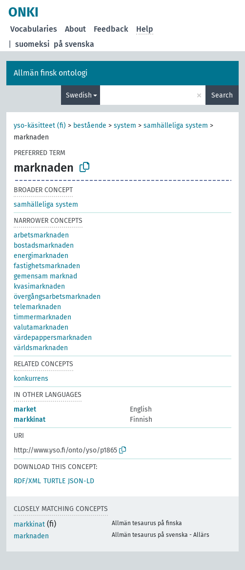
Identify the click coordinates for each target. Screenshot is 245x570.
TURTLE (54, 481)
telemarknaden (37, 307)
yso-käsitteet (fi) (40, 125)
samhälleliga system (175, 125)
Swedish (79, 95)
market (25, 409)
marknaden (31, 536)
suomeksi (32, 44)
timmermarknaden (42, 317)
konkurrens (31, 378)
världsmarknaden (41, 348)
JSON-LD (81, 481)
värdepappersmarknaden (53, 338)
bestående (89, 125)
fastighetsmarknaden (47, 266)
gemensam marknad (45, 276)
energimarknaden (41, 256)
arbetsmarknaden (41, 235)
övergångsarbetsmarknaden (57, 297)
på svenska (74, 44)
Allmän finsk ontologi (51, 73)
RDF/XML (27, 481)
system (125, 125)
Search (222, 95)
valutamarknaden (41, 327)
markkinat (29, 419)
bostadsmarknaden (44, 245)
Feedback (111, 29)
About (75, 29)
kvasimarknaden (39, 286)
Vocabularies (33, 29)
